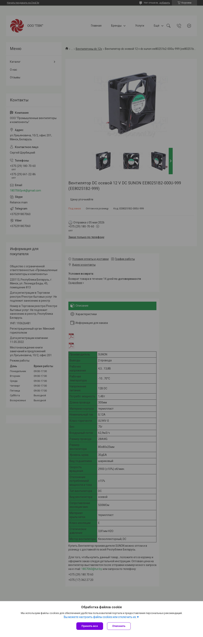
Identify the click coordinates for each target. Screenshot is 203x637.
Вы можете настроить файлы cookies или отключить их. (100, 617)
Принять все (89, 625)
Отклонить (118, 625)
